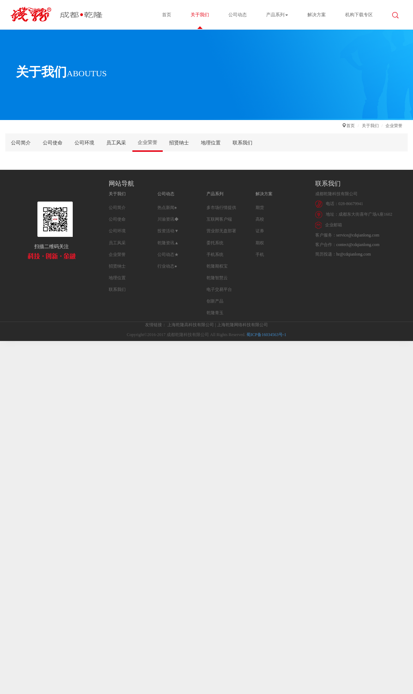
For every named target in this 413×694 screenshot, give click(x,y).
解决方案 (316, 14)
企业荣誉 (147, 142)
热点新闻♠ (166, 207)
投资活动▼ (168, 230)
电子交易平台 (219, 289)
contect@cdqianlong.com (358, 244)
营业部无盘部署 (221, 230)
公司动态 (237, 14)
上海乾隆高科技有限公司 (190, 324)
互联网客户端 (219, 219)
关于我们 (200, 14)
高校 (260, 219)
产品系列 (277, 14)
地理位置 (211, 142)
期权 (260, 242)
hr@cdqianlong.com (353, 254)
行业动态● (167, 266)
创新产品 (214, 301)
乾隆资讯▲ (168, 242)
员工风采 (116, 142)
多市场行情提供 (221, 207)
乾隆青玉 (214, 312)
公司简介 (21, 142)
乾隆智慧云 (217, 277)
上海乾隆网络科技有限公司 (242, 324)
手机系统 (214, 254)
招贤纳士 (179, 142)
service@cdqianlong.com (357, 235)
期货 (260, 207)
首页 (166, 14)
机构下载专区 (359, 14)
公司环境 (84, 142)
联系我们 (242, 142)
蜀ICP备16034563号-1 (266, 334)
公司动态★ (168, 254)
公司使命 (52, 142)
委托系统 (214, 242)
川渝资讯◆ (168, 219)
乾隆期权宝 (217, 266)
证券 (260, 230)
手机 (260, 254)
